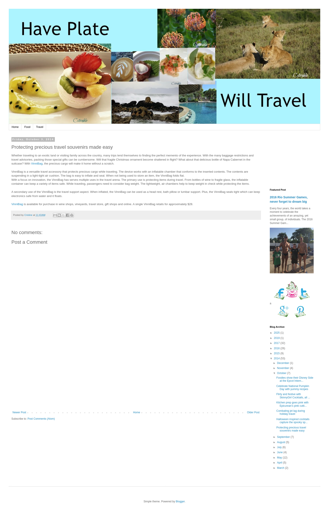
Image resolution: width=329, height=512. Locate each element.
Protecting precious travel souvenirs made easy (291, 429)
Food (27, 127)
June (280, 452)
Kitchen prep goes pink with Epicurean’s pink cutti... (292, 404)
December (283, 363)
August (281, 442)
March (281, 467)
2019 (277, 338)
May (280, 457)
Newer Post (19, 412)
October (282, 373)
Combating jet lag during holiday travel (290, 412)
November (283, 368)
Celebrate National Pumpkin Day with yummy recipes (292, 388)
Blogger (180, 501)
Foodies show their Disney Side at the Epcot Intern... (294, 379)
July (280, 447)
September (284, 437)
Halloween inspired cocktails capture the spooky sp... (292, 421)
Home (15, 127)
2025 (277, 332)
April (280, 462)
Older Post (253, 412)
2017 (277, 343)
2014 (277, 358)
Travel (39, 127)
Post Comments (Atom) (41, 418)
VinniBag (37, 163)
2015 (277, 353)
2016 (277, 348)
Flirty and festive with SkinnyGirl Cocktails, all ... (293, 396)
